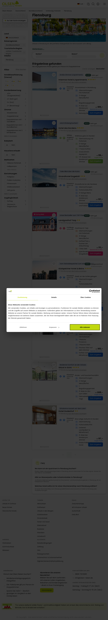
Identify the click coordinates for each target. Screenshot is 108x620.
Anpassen (54, 327)
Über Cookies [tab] (85, 297)
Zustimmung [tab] (22, 297)
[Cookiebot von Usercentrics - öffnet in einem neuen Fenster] (90, 291)
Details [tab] (54, 297)
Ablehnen (23, 327)
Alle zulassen (85, 327)
